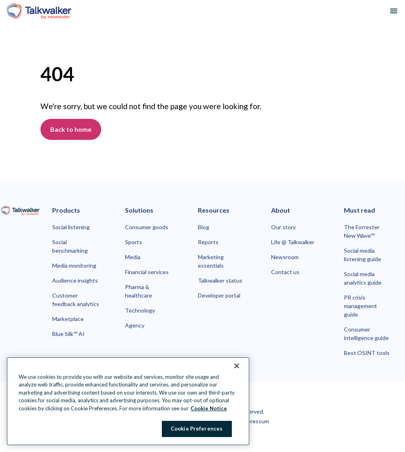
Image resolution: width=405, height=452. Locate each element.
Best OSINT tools (367, 352)
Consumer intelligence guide (366, 333)
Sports (133, 242)
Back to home (70, 129)
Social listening (71, 227)
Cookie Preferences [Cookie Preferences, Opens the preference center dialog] (197, 428)
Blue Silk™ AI (68, 333)
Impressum (255, 421)
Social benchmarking (70, 246)
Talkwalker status (220, 280)
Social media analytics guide (363, 278)
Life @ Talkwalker (292, 242)
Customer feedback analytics (75, 299)
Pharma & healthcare (138, 291)
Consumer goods (146, 227)
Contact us (285, 271)
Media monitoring (74, 265)
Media (132, 256)
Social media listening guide (362, 254)
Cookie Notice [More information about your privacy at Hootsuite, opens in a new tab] (209, 408)
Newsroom (285, 256)
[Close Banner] (237, 366)
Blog (203, 227)
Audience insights (75, 280)
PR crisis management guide (360, 306)
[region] (128, 401)
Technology (140, 310)
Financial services (147, 271)
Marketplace (68, 318)
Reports (208, 242)
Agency (134, 325)
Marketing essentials (211, 261)
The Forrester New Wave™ (362, 231)
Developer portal (219, 295)
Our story (283, 227)
